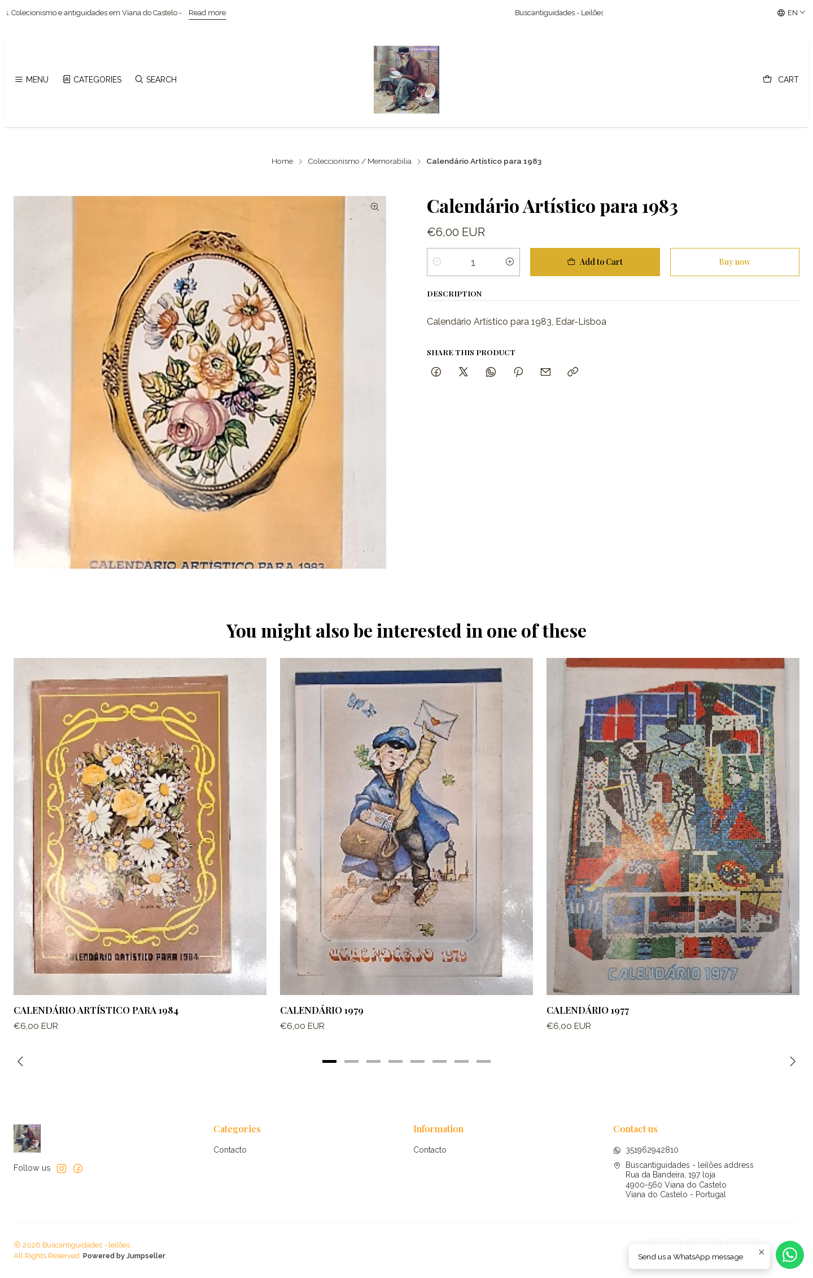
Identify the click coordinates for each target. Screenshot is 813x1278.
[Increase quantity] (509, 262)
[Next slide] (791, 1061)
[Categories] (91, 80)
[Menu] (31, 80)
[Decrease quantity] (437, 262)
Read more (222, 12)
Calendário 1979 (322, 1023)
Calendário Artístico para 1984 (96, 1017)
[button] (329, 1061)
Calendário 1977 (588, 1034)
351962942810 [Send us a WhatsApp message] (646, 1149)
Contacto (230, 1149)
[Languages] (791, 13)
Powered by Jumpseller (124, 1255)
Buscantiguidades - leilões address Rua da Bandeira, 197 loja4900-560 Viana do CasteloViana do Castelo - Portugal (683, 1180)
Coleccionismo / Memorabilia (360, 161)
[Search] (155, 80)
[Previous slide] (22, 1061)
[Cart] (780, 80)
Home (282, 161)
